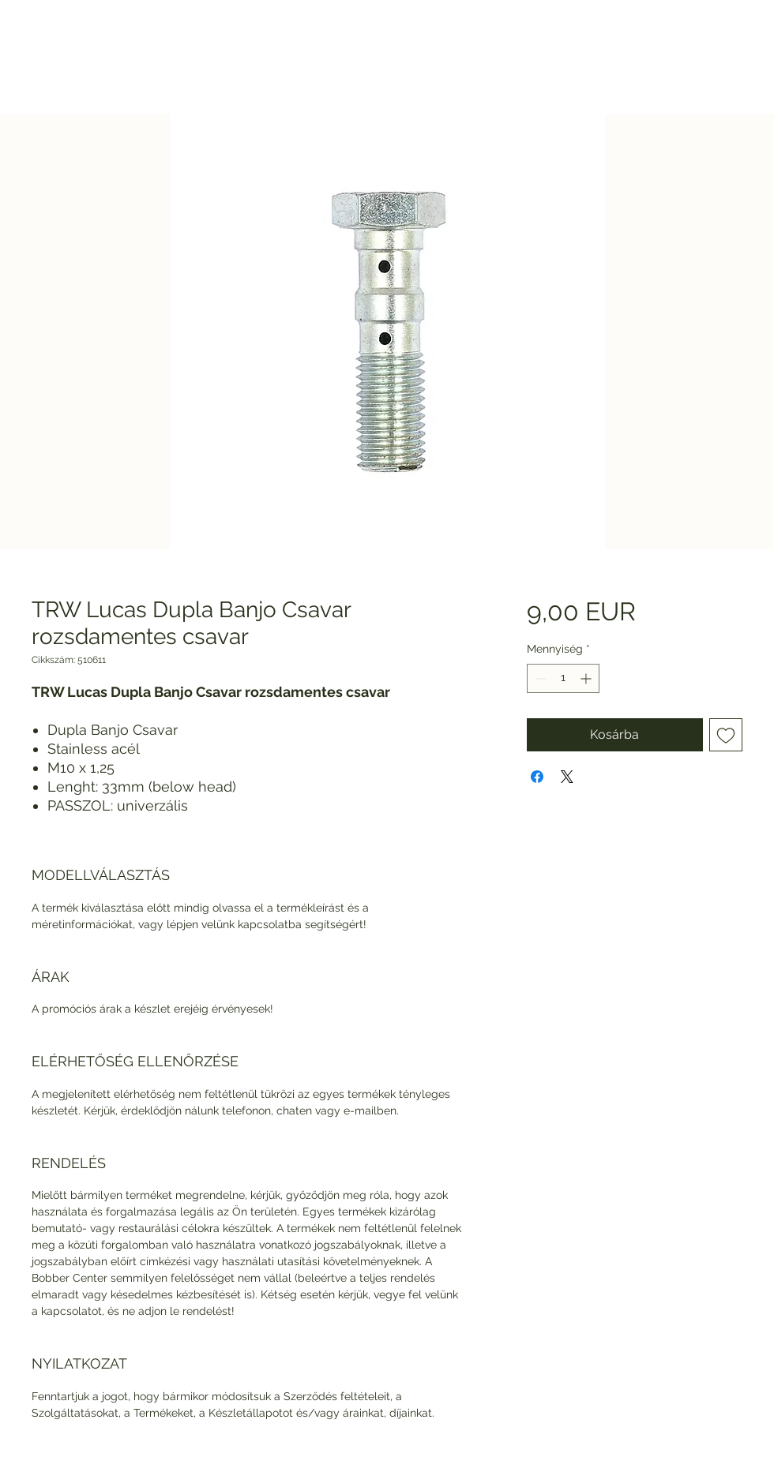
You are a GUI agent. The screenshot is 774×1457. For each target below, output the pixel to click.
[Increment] (587, 678)
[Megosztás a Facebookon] (537, 776)
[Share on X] (567, 776)
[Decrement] (539, 678)
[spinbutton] (563, 678)
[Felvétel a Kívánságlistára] (725, 734)
